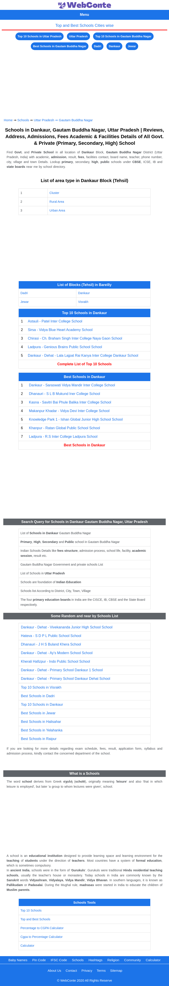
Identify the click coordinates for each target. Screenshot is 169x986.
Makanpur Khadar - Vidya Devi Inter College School (69, 411)
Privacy (86, 970)
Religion (113, 960)
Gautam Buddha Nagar (76, 120)
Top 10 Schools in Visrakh (41, 687)
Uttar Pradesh (78, 36)
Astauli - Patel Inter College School (55, 321)
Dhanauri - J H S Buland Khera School (51, 644)
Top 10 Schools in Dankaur (42, 704)
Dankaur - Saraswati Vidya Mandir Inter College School (72, 385)
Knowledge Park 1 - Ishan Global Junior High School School (76, 419)
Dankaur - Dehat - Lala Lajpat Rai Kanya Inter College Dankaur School (83, 355)
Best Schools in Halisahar (41, 722)
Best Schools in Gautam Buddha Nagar (59, 46)
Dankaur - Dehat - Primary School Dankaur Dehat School (65, 678)
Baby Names (17, 960)
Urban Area (57, 210)
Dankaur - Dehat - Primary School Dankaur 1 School (62, 670)
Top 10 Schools (31, 910)
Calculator (27, 945)
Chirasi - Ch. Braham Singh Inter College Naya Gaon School (75, 338)
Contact (71, 970)
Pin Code (39, 960)
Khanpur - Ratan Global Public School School (64, 428)
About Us (54, 970)
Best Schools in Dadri (38, 696)
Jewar (132, 46)
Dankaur (114, 46)
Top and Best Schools (35, 919)
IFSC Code (59, 960)
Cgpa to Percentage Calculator (41, 937)
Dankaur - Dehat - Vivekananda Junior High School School (66, 627)
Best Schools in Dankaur (84, 445)
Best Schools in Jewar (38, 713)
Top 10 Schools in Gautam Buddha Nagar (123, 36)
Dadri (97, 46)
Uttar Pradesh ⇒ (46, 120)
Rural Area (57, 201)
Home (8, 120)
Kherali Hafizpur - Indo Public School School (55, 661)
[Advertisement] (84, 82)
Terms (101, 970)
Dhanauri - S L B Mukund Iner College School (64, 394)
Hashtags (95, 960)
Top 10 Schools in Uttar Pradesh (39, 36)
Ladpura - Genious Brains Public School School (65, 347)
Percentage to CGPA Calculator (42, 928)
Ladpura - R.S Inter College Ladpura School (63, 436)
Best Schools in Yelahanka (41, 730)
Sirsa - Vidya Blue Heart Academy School (60, 330)
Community (132, 960)
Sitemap (116, 970)
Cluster (54, 193)
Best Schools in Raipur (39, 739)
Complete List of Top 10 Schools (84, 364)
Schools (23, 120)
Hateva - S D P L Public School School (51, 636)
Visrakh (83, 302)
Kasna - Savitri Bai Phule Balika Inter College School (70, 402)
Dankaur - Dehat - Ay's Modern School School (57, 653)
